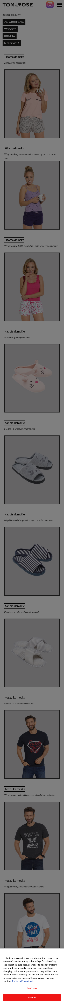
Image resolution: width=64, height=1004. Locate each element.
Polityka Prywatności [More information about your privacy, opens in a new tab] (23, 981)
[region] (32, 976)
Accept (32, 997)
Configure (32, 988)
